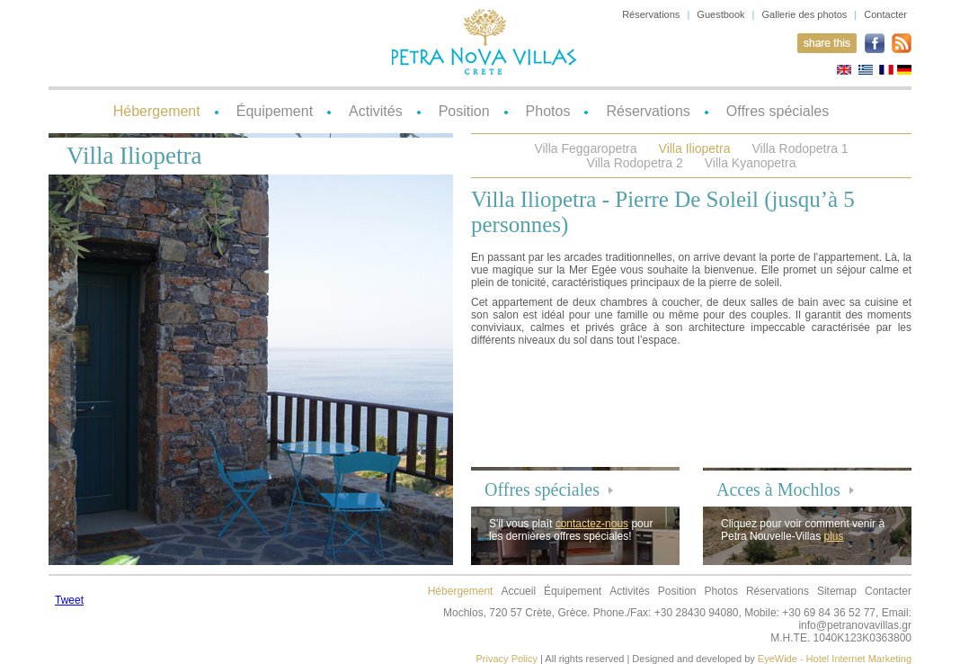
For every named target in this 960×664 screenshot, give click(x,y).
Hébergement (156, 111)
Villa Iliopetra (695, 148)
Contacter (885, 14)
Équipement (274, 111)
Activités (376, 111)
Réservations (651, 14)
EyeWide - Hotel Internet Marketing (834, 658)
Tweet (69, 600)
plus (834, 536)
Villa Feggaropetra (585, 148)
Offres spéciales (777, 111)
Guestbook (720, 14)
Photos (548, 111)
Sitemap (837, 591)
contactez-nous (592, 523)
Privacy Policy (507, 658)
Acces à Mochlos (778, 489)
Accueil (518, 591)
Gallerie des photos (805, 14)
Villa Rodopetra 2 (635, 163)
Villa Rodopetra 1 (799, 148)
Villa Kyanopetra (750, 163)
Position (464, 111)
